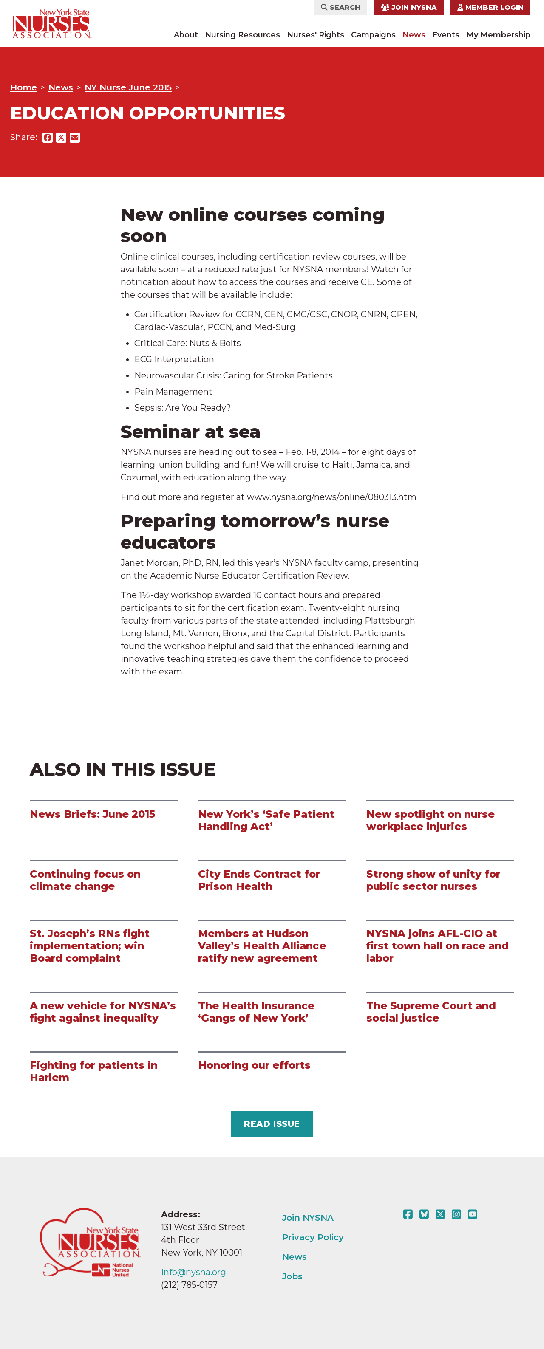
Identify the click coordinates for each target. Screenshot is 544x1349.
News (413, 35)
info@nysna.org (193, 1272)
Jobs (292, 1276)
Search (340, 7)
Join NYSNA (409, 7)
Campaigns (373, 35)
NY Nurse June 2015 (128, 87)
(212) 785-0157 (189, 1285)
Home (23, 87)
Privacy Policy (313, 1237)
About (186, 35)
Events (445, 35)
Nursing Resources (242, 35)
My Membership (498, 35)
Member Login (490, 7)
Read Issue (272, 1124)
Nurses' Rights (315, 35)
